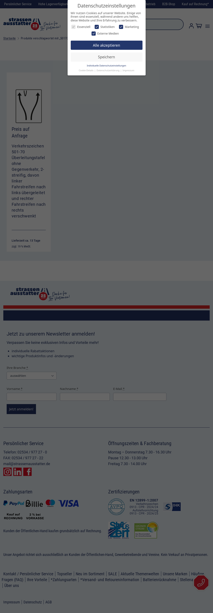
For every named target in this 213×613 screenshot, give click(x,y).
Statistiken (105, 27)
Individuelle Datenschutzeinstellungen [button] (106, 65)
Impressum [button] (128, 70)
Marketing (129, 27)
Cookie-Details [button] (86, 70)
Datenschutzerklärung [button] (108, 70)
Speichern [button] (106, 56)
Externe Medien (105, 33)
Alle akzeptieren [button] (106, 45)
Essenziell (80, 27)
